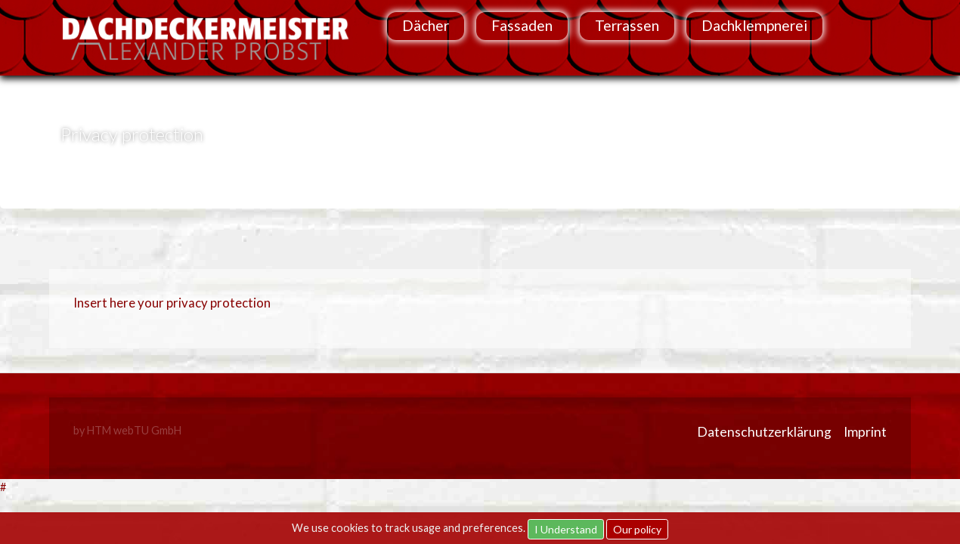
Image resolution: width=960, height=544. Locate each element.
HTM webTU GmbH (134, 430)
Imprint (865, 432)
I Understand (565, 529)
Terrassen (627, 25)
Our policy (637, 529)
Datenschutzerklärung (764, 432)
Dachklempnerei (754, 25)
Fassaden (522, 25)
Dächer (425, 25)
